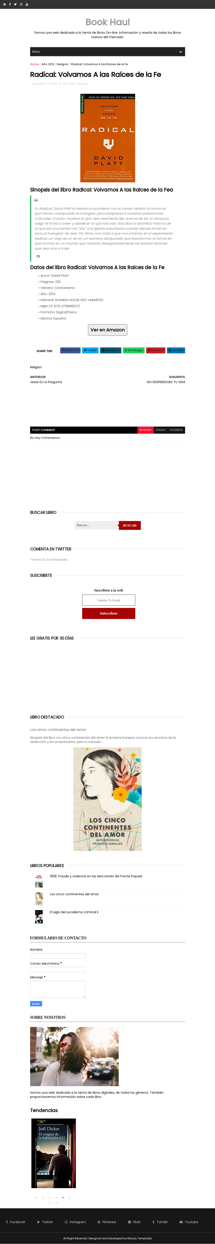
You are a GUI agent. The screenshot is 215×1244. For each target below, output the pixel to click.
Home (34, 64)
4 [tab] (56, 1197)
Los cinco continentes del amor (58, 729)
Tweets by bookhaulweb (49, 559)
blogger (145, 430)
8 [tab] (56, 1203)
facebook (176, 430)
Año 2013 (48, 64)
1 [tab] (36, 1197)
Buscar (130, 525)
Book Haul (107, 22)
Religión (62, 64)
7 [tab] (49, 1203)
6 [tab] (69, 1197)
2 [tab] (43, 1197)
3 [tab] (49, 1197)
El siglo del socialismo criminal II (74, 912)
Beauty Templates (139, 1238)
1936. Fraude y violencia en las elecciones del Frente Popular (96, 876)
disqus (161, 430)
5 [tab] (63, 1197)
